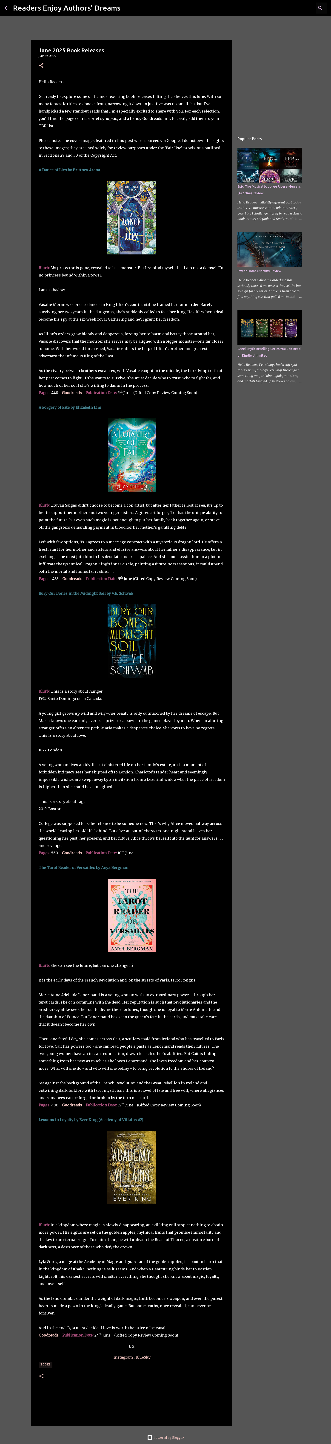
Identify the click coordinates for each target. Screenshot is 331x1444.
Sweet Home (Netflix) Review (259, 271)
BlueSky (143, 1357)
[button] (41, 66)
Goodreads (72, 578)
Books (45, 1365)
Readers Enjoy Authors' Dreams (66, 8)
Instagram (123, 1357)
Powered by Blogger (165, 1438)
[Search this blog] (303, 8)
